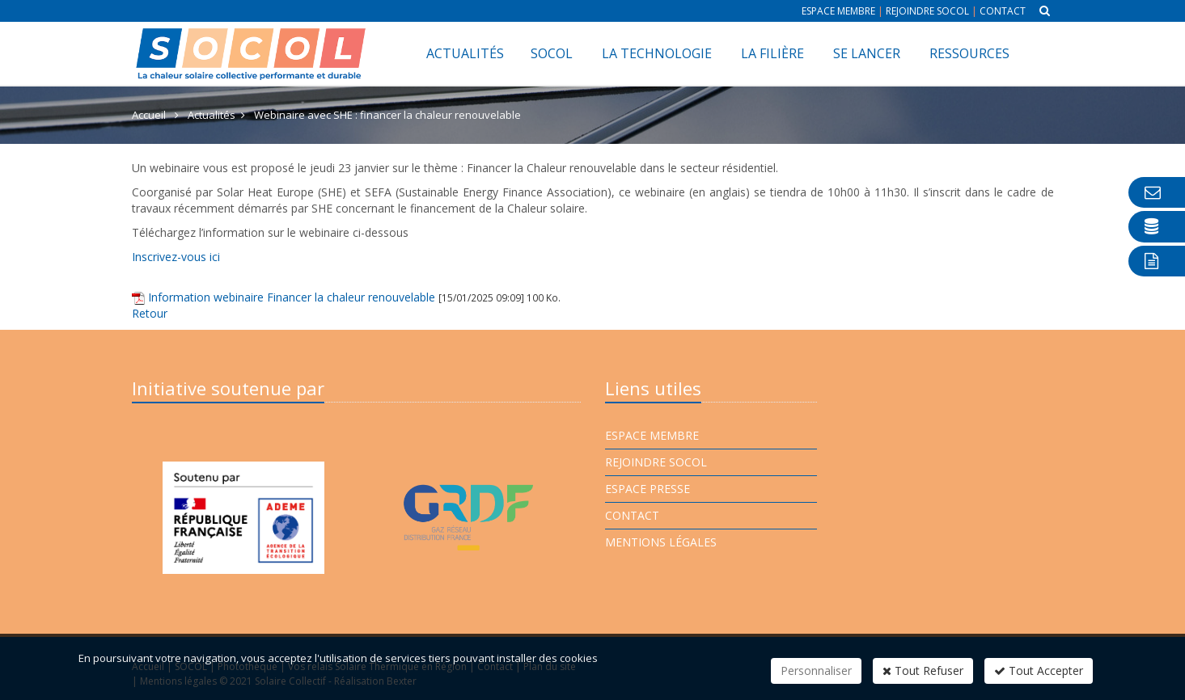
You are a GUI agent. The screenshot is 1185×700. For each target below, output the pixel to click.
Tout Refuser (922, 670)
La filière (772, 53)
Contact (1003, 11)
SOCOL (552, 53)
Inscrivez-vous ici (176, 256)
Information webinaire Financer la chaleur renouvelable (291, 297)
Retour (149, 313)
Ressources (969, 53)
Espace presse (647, 488)
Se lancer (866, 53)
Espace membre (838, 11)
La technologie (657, 53)
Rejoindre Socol (927, 11)
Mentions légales (661, 542)
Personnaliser (816, 670)
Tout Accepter (1038, 670)
